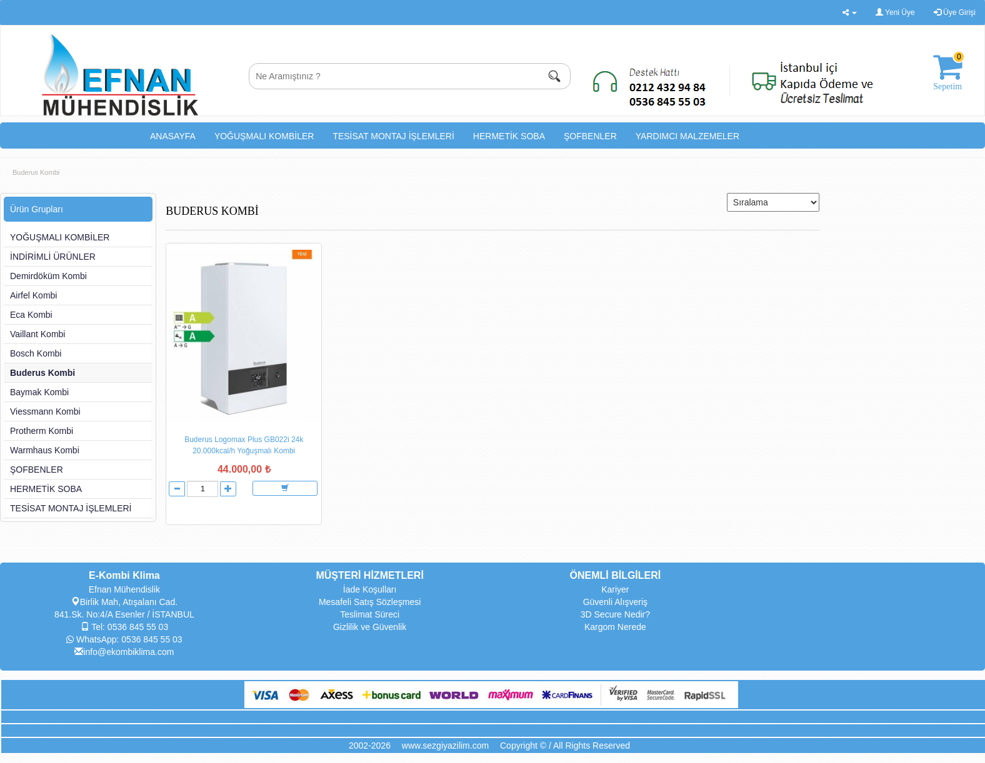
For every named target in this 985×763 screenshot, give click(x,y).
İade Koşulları (370, 589)
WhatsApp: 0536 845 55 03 (124, 639)
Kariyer (615, 589)
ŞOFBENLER (590, 136)
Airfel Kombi (33, 295)
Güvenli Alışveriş (615, 602)
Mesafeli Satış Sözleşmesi (370, 602)
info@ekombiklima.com (124, 652)
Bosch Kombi (35, 353)
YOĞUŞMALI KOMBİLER (264, 136)
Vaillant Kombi (37, 334)
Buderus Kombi (35, 172)
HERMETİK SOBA (509, 136)
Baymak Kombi (39, 392)
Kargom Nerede (615, 627)
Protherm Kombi (41, 431)
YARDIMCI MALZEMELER (687, 136)
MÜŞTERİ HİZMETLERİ (369, 575)
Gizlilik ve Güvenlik (369, 627)
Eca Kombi (31, 315)
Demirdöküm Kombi (48, 276)
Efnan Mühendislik (124, 589)
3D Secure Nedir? (615, 614)
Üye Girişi (955, 12)
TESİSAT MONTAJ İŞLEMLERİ (393, 136)
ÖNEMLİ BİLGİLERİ (615, 575)
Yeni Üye (895, 12)
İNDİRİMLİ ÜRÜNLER (53, 257)
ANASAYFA (173, 136)
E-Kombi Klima (124, 575)
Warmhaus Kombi (44, 450)
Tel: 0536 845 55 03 (125, 627)
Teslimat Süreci (369, 614)
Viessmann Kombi (45, 411)
